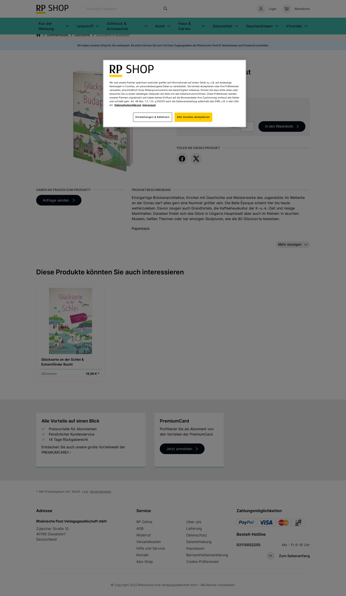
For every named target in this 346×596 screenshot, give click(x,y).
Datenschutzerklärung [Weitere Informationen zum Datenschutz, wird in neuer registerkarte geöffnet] (128, 105)
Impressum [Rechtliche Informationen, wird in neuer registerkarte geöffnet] (149, 105)
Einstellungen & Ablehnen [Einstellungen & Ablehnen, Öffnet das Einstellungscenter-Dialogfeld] (152, 117)
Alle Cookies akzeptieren (193, 117)
